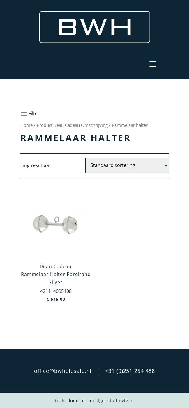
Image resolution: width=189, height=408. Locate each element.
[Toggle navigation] (153, 64)
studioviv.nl (120, 400)
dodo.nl (75, 400)
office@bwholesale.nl (63, 370)
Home (26, 125)
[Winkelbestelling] (127, 165)
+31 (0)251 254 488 (130, 370)
